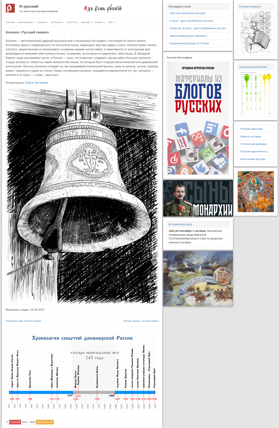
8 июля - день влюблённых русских (191, 20)
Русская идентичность (254, 151)
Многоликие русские (252, 158)
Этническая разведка (253, 143)
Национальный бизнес (253, 66)
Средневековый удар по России (189, 43)
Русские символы (250, 6)
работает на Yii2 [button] (45, 422)
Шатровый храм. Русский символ (23, 321)
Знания (43, 22)
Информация (26, 22)
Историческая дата (180, 224)
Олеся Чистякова (36, 82)
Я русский (28, 6)
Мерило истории (250, 136)
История (57, 22)
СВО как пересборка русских (187, 13)
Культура (72, 22)
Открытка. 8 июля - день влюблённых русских (198, 28)
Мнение (86, 22)
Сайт (111, 22)
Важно (100, 22)
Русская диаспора (251, 128)
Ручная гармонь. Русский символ (141, 321)
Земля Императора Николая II (188, 35)
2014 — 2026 (28, 422)
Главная (10, 22)
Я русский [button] (15, 422)
